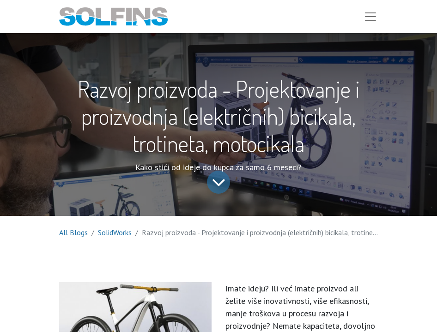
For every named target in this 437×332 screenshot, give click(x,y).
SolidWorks (115, 232)
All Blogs (73, 232)
